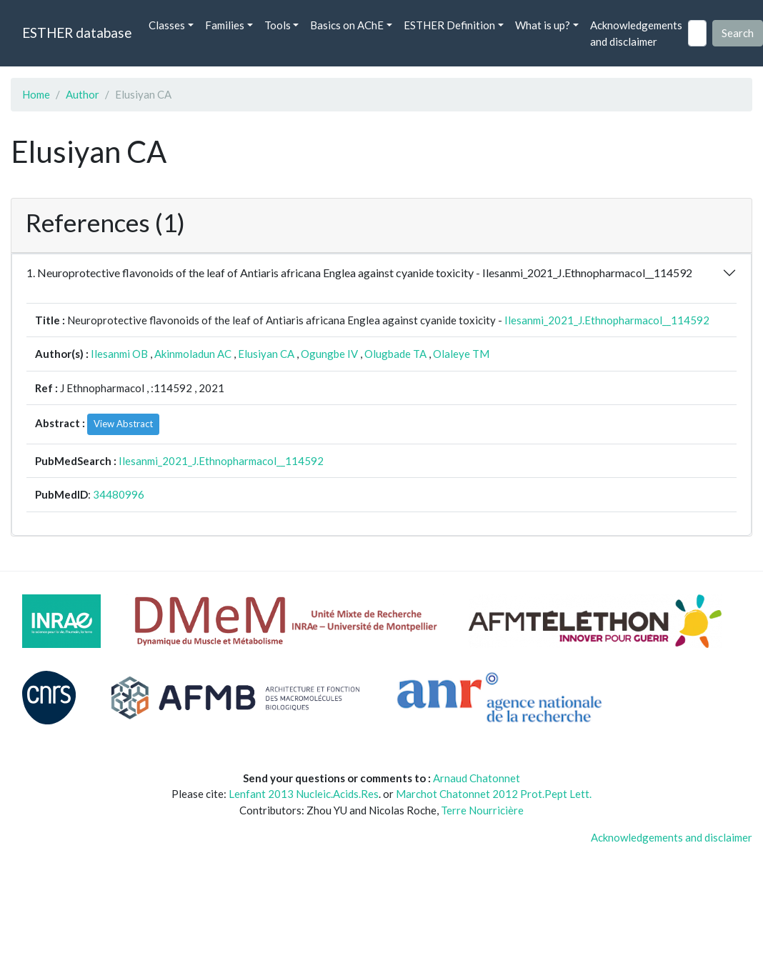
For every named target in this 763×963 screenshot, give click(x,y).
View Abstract (123, 423)
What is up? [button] (542, 25)
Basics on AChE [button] (347, 25)
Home (36, 94)
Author (82, 94)
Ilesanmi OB (119, 353)
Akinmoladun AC (192, 353)
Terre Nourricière (482, 810)
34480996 (118, 494)
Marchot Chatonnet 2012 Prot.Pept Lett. (494, 793)
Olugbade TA (395, 353)
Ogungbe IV (329, 353)
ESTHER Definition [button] (449, 25)
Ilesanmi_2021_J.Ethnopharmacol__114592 (606, 320)
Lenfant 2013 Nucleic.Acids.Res (304, 793)
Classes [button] (167, 25)
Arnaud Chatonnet (476, 778)
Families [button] (224, 25)
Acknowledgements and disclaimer (636, 33)
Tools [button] (277, 25)
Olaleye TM (461, 353)
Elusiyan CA (266, 353)
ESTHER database (76, 32)
